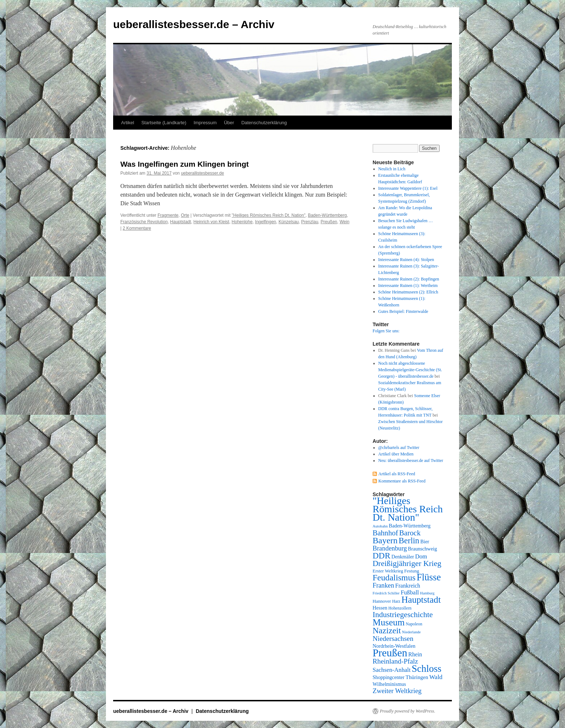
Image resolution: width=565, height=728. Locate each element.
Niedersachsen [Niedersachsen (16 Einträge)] (393, 638)
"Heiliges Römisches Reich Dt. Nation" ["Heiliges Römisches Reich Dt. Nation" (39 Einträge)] (408, 509)
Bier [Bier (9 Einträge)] (425, 541)
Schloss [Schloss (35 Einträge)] (426, 668)
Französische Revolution (144, 221)
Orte (185, 215)
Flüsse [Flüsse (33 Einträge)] (429, 577)
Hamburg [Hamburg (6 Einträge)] (427, 593)
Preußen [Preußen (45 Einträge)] (390, 653)
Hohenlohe (242, 221)
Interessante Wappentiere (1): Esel (407, 188)
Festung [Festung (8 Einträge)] (411, 571)
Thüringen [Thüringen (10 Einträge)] (417, 677)
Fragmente (167, 215)
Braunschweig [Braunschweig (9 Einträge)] (422, 549)
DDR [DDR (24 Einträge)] (381, 555)
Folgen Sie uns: (386, 330)
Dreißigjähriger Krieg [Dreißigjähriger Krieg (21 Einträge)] (407, 563)
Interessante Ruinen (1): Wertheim (408, 285)
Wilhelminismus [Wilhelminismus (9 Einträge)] (389, 684)
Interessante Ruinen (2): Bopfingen (408, 279)
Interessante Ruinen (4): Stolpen (406, 259)
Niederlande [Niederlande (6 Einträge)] (411, 632)
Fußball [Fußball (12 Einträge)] (410, 592)
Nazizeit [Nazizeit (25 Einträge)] (387, 630)
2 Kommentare (137, 228)
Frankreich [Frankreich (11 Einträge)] (407, 586)
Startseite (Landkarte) (163, 122)
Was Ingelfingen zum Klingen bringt (184, 164)
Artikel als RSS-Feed (396, 473)
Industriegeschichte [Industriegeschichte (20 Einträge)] (403, 614)
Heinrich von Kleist (211, 221)
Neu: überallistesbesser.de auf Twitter (410, 460)
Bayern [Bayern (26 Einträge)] (385, 540)
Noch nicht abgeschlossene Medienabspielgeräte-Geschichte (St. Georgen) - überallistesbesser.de (410, 370)
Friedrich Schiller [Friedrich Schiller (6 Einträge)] (386, 593)
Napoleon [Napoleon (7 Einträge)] (414, 623)
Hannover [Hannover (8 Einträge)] (382, 601)
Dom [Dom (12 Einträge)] (421, 556)
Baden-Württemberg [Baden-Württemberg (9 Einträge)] (410, 526)
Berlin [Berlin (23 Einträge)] (409, 540)
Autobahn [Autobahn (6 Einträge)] (380, 526)
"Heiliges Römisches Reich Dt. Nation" (269, 215)
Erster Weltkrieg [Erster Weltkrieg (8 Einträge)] (388, 571)
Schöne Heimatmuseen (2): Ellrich (408, 292)
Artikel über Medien (396, 454)
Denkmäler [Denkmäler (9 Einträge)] (402, 557)
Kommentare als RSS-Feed (402, 481)
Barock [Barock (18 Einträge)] (410, 533)
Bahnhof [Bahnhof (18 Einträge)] (385, 533)
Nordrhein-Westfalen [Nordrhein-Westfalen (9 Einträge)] (394, 646)
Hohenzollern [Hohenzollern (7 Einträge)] (399, 608)
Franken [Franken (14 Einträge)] (383, 585)
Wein (344, 221)
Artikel (127, 122)
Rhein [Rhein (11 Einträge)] (415, 654)
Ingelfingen (265, 221)
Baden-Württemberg (327, 215)
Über (229, 122)
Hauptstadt (180, 221)
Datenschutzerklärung (264, 122)
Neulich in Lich (391, 168)
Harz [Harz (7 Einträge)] (396, 601)
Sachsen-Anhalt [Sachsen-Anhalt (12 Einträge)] (391, 669)
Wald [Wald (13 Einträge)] (435, 676)
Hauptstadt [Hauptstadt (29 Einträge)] (421, 600)
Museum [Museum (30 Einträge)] (389, 622)
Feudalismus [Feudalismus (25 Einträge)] (394, 577)
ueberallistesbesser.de (202, 173)
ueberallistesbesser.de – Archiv (193, 24)
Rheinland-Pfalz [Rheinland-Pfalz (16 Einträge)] (395, 661)
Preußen (329, 221)
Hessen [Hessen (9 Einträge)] (380, 608)
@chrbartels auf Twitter (398, 447)
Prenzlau (309, 221)
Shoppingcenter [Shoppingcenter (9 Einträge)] (389, 677)
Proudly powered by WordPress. (407, 711)
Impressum (205, 122)
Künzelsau (289, 221)
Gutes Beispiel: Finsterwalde (403, 311)
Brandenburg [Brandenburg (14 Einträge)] (390, 548)
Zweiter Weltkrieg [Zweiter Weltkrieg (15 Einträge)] (397, 691)
